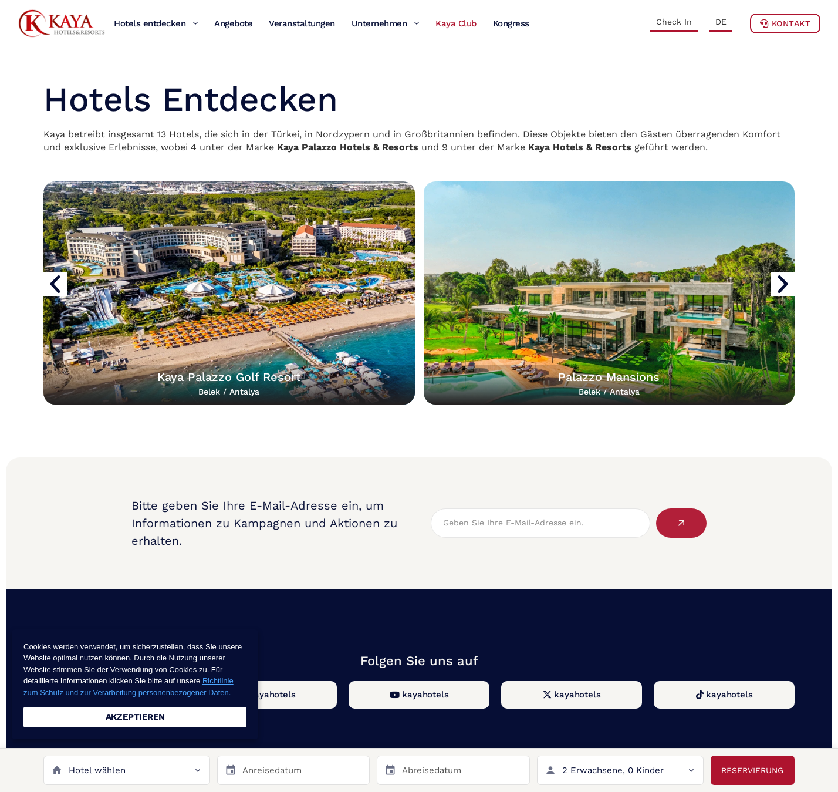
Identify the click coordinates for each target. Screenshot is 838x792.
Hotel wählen (97, 770)
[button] (55, 284)
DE (721, 21)
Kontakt (785, 23)
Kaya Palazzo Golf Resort (228, 383)
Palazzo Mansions (609, 383)
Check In (674, 21)
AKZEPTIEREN (135, 717)
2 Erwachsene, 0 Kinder (613, 770)
